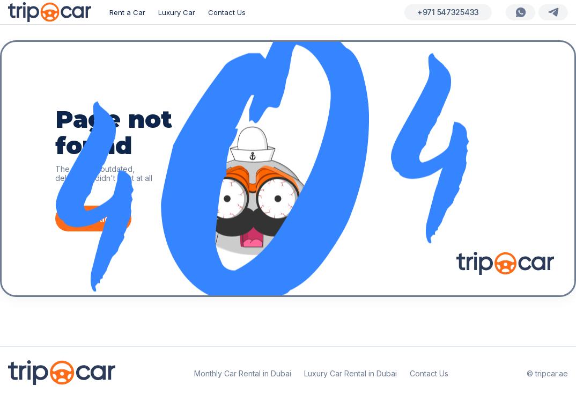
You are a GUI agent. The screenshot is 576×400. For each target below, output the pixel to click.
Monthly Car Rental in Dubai (242, 373)
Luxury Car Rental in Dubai (350, 373)
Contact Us (227, 12)
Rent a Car (127, 12)
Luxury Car (176, 12)
